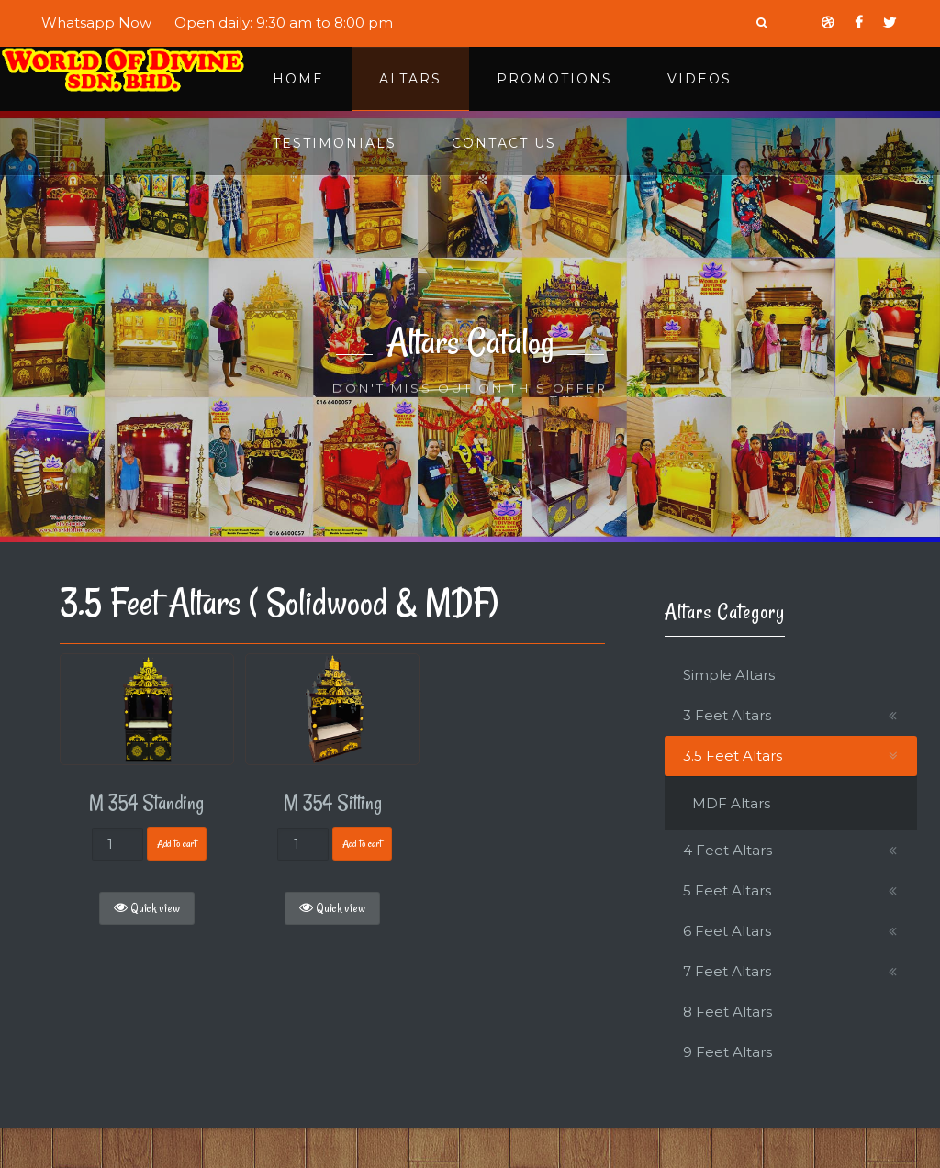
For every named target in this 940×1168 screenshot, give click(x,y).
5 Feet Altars (727, 890)
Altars (410, 79)
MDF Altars (731, 803)
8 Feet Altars (727, 1011)
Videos (699, 79)
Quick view (147, 908)
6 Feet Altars (727, 931)
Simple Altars (729, 675)
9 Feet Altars (727, 1052)
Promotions (554, 79)
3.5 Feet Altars (732, 755)
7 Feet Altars (727, 971)
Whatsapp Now (96, 22)
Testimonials (335, 143)
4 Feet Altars (727, 850)
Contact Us (504, 143)
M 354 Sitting (333, 803)
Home (298, 79)
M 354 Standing (146, 803)
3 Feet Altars (727, 715)
